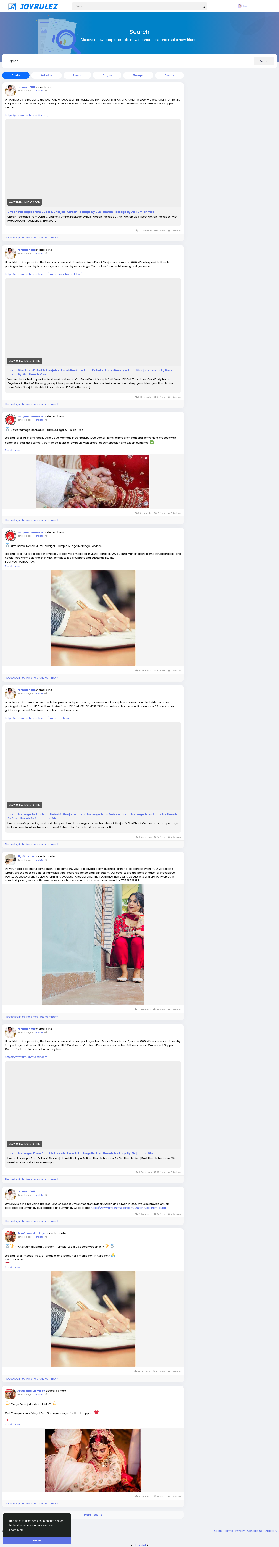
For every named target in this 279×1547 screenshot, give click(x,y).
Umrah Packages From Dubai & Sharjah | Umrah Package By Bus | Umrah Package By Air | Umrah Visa (80, 212)
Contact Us (255, 1531)
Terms (229, 1531)
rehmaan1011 (26, 87)
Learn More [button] (16, 1530)
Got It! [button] (37, 1540)
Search (264, 61)
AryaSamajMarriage (31, 1233)
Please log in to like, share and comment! (32, 237)
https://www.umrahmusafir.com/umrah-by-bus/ (37, 718)
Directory (271, 1531)
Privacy (240, 1531)
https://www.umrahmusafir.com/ (27, 115)
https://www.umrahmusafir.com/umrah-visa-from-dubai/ (43, 274)
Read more (12, 450)
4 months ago (24, 90)
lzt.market (139, 1545)
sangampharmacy (30, 416)
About (218, 1531)
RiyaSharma (25, 856)
